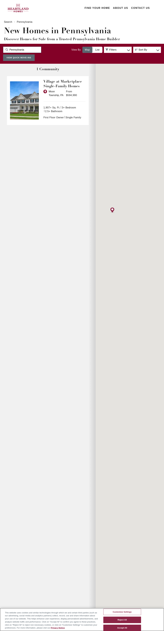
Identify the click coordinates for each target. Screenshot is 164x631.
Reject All (122, 620)
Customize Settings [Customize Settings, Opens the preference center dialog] (122, 612)
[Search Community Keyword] (22, 50)
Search (8, 22)
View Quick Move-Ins (18, 58)
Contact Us (140, 8)
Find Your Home (97, 8)
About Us (120, 8)
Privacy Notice (58, 628)
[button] (112, 287)
